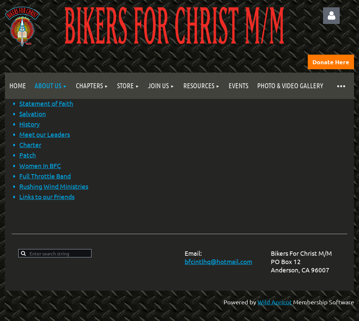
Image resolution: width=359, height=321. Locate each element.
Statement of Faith (46, 103)
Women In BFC (40, 165)
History (29, 124)
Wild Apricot (275, 301)
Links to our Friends (47, 196)
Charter (30, 145)
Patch (27, 155)
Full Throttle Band (45, 176)
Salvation (32, 114)
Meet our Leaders (44, 134)
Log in (331, 15)
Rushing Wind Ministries (53, 186)
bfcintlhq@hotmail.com (218, 261)
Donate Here (330, 62)
